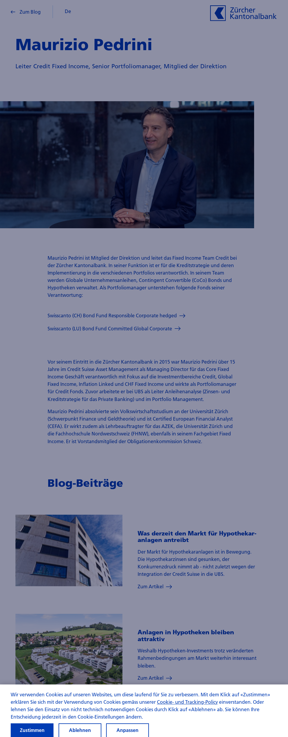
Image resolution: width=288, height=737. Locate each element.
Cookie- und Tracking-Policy (187, 706)
